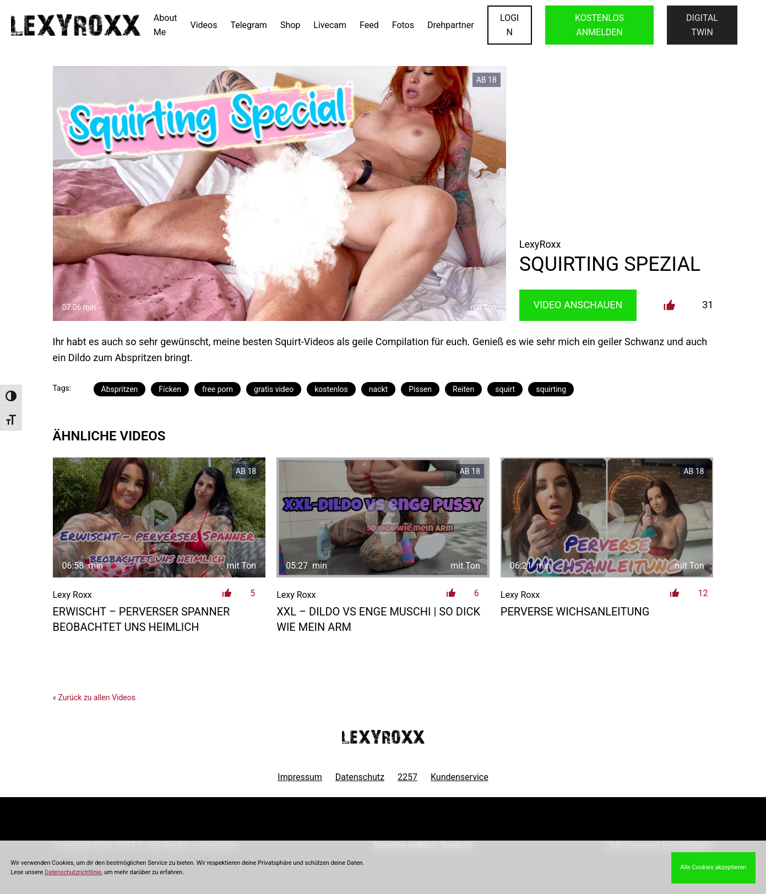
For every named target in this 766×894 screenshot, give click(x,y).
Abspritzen (119, 389)
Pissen (420, 389)
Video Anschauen (578, 304)
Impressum (300, 777)
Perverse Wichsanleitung (575, 611)
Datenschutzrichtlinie (73, 872)
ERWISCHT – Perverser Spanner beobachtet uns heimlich (141, 619)
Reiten (463, 389)
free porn (217, 389)
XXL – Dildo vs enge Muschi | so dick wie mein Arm (378, 619)
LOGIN (509, 25)
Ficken (170, 389)
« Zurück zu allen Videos (94, 697)
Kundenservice (459, 777)
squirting (551, 389)
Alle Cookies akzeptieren (713, 867)
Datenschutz (359, 777)
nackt (378, 389)
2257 (407, 777)
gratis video (274, 389)
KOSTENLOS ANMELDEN (599, 25)
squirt (505, 389)
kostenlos (331, 389)
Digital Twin (702, 25)
